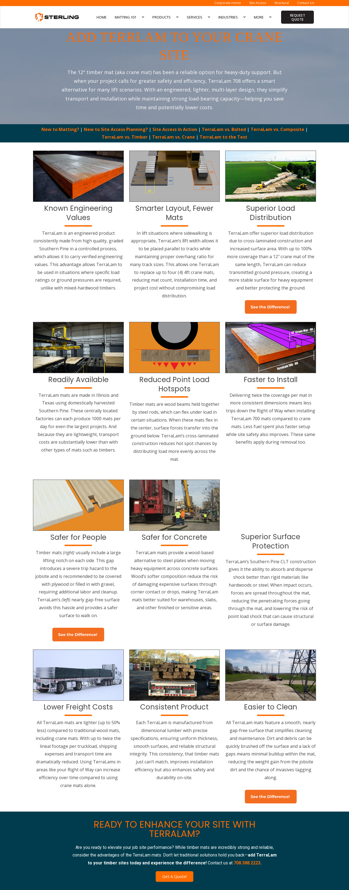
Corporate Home (227, 3)
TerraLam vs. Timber (125, 137)
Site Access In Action (175, 129)
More (263, 17)
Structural (281, 3)
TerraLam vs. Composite (278, 129)
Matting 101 (129, 17)
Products (165, 17)
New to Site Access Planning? (116, 129)
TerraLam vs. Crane (174, 137)
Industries (232, 17)
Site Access (257, 3)
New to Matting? (60, 129)
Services (198, 17)
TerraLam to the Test (223, 137)
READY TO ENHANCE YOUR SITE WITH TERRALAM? (174, 829)
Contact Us (305, 3)
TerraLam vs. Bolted (224, 129)
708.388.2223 (247, 862)
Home (102, 17)
